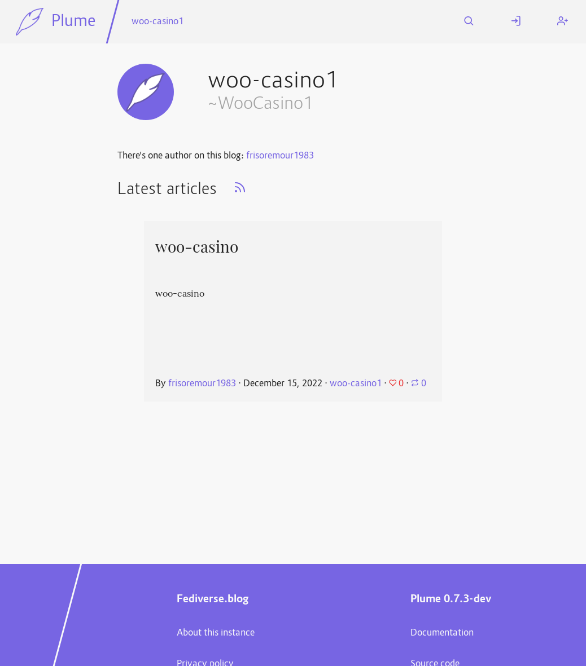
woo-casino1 (157, 22)
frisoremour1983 (280, 156)
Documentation (442, 633)
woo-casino (196, 247)
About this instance (216, 633)
